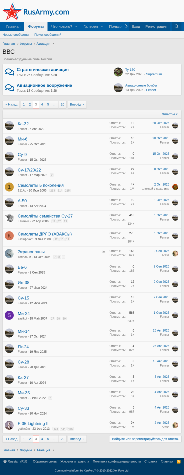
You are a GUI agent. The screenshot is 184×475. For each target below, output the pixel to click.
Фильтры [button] (168, 114)
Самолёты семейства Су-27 (45, 216)
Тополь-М (24, 257)
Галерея (91, 26)
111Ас (22, 190)
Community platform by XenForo (92, 470)
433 (56, 428)
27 (52, 318)
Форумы (36, 26)
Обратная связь (45, 461)
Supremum (154, 74)
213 (52, 190)
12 (56, 239)
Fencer (151, 90)
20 (62, 104)
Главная (13, 26)
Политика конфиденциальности (117, 461)
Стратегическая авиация (43, 69)
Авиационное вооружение (44, 85)
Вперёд (75, 104)
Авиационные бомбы (141, 85)
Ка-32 (23, 124)
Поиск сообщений (48, 34)
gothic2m (24, 428)
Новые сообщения (16, 34)
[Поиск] (177, 26)
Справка (150, 461)
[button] (76, 26)
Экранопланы (31, 252)
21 (65, 221)
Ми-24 (24, 313)
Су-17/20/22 (29, 170)
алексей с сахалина (155, 188)
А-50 (22, 200)
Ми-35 (24, 392)
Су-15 (23, 298)
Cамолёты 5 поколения (41, 185)
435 (70, 428)
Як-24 (23, 346)
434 (63, 428)
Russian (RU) (15, 461)
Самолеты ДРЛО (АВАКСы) (45, 234)
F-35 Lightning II (33, 423)
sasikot (22, 318)
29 (64, 318)
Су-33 (23, 408)
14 (67, 239)
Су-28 (23, 362)
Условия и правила (74, 461)
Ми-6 (23, 139)
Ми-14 (24, 331)
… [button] (54, 104)
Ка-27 (23, 377)
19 (53, 221)
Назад (12, 104)
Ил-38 (24, 282)
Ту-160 (130, 70)
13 (61, 239)
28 (58, 318)
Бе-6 (22, 267)
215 (67, 190)
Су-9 (22, 154)
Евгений (23, 221)
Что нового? (61, 26)
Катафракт (25, 239)
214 (60, 190)
